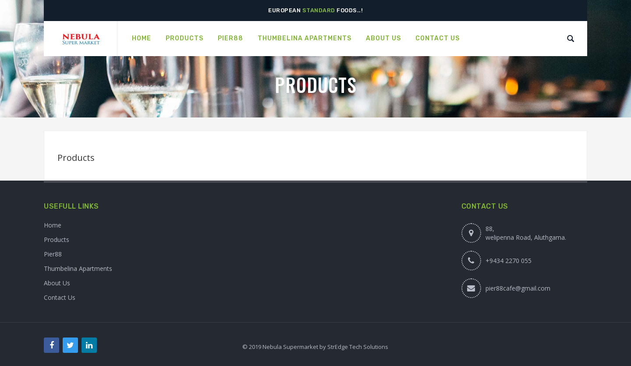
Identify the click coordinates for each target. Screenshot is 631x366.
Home (52, 225)
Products (56, 239)
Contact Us (59, 297)
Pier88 (53, 254)
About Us (57, 283)
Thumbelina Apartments (78, 268)
